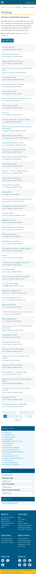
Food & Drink (7, 454)
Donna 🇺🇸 (4, 286)
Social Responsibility (7, 523)
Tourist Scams (7, 445)
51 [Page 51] (32, 412)
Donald (4, 56)
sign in (28, 7)
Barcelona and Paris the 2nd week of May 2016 (17, 69)
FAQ (19, 517)
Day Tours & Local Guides (11, 450)
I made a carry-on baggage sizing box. (15, 262)
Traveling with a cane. (9, 335)
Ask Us (20, 521)
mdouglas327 (6, 131)
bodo (3, 173)
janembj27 (5, 215)
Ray (3, 337)
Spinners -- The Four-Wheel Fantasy (14, 171)
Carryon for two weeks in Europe (14, 150)
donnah (4, 180)
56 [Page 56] (20, 416)
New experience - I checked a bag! (14, 372)
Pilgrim (4, 208)
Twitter (29, 564)
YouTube (29, 560)
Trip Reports (7, 433)
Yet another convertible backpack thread (16, 199)
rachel (3, 250)
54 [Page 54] (13, 416)
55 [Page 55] (17, 416)
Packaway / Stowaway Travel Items (14, 206)
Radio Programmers (24, 540)
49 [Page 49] (25, 412)
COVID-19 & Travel (9, 437)
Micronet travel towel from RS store (14, 157)
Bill (3, 194)
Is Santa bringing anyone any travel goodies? (18, 312)
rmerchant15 (5, 145)
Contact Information (7, 517)
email (2, 560)
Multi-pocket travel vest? (11, 54)
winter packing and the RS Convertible (15, 277)
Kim (3, 101)
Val (3, 360)
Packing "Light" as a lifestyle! (12, 365)
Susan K (4, 406)
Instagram (24, 560)
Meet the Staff (5, 521)
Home (3, 7)
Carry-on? (5, 113)
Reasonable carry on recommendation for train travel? (17, 327)
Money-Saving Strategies (11, 447)
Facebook (19, 560)
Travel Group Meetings (10, 462)
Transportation (8, 439)
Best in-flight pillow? (9, 319)
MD (3, 86)
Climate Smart (5, 525)
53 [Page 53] (9, 416)
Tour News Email (6, 540)
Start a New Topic (7, 40)
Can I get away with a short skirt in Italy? (16, 120)
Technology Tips (8, 443)
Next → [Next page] (18, 420)
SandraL (4, 79)
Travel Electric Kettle (9, 164)
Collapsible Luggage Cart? (11, 291)
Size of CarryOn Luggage (11, 185)
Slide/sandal (6, 192)
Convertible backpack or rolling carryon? (16, 248)
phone (7, 560)
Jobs (2, 527)
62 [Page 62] (31, 416)
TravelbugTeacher (6, 138)
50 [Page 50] (29, 412)
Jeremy (4, 63)
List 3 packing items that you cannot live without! (16, 389)
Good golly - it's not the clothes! (13, 349)
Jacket (4, 255)
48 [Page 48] (21, 412)
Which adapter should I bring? (12, 61)
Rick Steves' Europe (18, 2)
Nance (4, 307)
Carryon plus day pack (10, 105)
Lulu (3, 122)
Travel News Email (7, 538)
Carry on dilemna (8, 47)
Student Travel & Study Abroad (13, 458)
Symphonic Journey (24, 544)
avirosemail (5, 279)
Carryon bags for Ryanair (11, 178)
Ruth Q (4, 265)
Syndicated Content (24, 542)
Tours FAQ (21, 519)
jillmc (3, 49)
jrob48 (4, 152)
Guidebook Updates (24, 527)
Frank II (4, 258)
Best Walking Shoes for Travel (12, 441)
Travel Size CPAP (8, 269)
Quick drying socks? (9, 91)
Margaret (4, 330)
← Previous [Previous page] (6, 412)
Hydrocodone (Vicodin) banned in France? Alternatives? (17, 128)
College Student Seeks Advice (13, 143)
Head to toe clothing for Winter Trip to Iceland (15, 357)
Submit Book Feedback (25, 529)
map (2, 564)
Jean (3, 374)
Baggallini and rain (8, 220)
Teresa (4, 222)
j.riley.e (4, 108)
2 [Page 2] (14, 412)
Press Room (22, 546)
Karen (3, 94)
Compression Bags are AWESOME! (14, 404)
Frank (3, 187)
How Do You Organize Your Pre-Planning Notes (16, 380)
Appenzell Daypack (9, 305)
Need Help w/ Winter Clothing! (13, 84)
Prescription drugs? (9, 77)
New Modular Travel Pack (11, 241)
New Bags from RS (8, 397)
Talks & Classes (23, 523)
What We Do (5, 519)
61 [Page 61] (27, 416)
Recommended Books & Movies (13, 452)
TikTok (19, 564)
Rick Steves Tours (8, 435)
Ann (3, 159)
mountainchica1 (6, 293)
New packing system (9, 234)
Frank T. (4, 243)
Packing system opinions (11, 342)
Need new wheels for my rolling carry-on (16, 98)
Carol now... (5, 300)
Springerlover (5, 72)
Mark (3, 166)
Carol (3, 321)
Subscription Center (7, 542)
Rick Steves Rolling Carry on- (12, 298)
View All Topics (8, 475)
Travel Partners (8, 460)
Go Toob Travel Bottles (10, 284)
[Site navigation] (2, 2)
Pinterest (24, 564)
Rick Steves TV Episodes (11, 464)
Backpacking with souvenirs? (12, 136)
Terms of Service (6, 573)
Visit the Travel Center (25, 525)
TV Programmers (23, 538)
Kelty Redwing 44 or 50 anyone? (13, 227)
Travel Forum (10, 7)
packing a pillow (8, 213)
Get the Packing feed (10, 503)
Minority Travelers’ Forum (11, 456)
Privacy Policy (16, 573)
